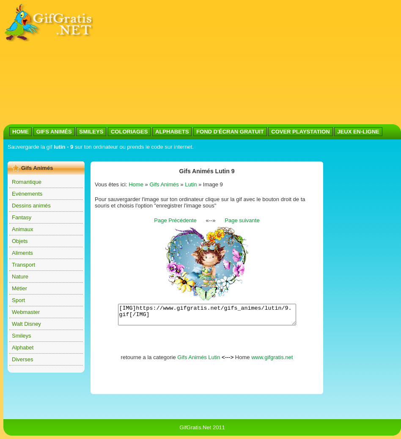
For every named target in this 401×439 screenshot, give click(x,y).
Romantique (26, 182)
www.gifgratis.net (272, 361)
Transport (23, 265)
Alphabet (22, 347)
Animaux (22, 229)
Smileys (21, 336)
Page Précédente (175, 220)
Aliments (22, 253)
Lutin (191, 184)
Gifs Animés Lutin (198, 361)
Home (136, 184)
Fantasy (21, 217)
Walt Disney (26, 324)
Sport (18, 300)
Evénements (27, 194)
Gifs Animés (164, 184)
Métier (19, 288)
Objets (20, 241)
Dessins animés (31, 205)
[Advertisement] (209, 62)
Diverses (22, 359)
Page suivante (242, 220)
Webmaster (26, 312)
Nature (20, 276)
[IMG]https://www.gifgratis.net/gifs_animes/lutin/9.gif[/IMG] (207, 316)
